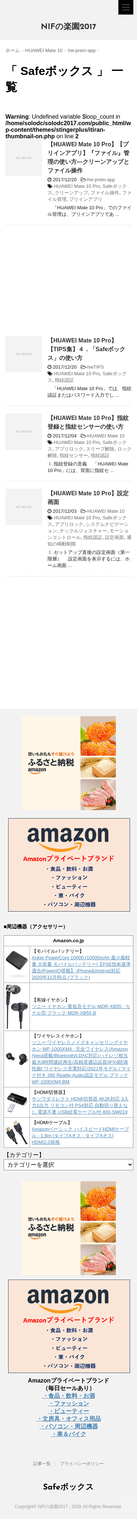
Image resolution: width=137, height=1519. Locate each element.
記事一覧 (42, 1463)
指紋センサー (74, 455)
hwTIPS (95, 367)
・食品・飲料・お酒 (68, 1396)
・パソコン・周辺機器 (68, 1426)
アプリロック (69, 449)
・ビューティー (68, 1411)
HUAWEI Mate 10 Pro (77, 186)
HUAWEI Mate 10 (106, 436)
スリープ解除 (100, 449)
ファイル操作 (105, 192)
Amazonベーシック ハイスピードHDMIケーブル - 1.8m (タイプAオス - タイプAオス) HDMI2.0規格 (80, 1135)
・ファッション (68, 1403)
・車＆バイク (68, 1434)
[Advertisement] (66, 283)
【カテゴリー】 (24, 1155)
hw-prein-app (101, 179)
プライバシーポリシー (82, 1463)
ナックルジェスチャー (83, 531)
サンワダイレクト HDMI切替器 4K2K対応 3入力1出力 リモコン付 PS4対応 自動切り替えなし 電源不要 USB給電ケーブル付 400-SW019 (80, 1105)
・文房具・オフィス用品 (69, 1419)
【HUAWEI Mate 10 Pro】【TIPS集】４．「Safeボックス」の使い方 (86, 349)
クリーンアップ (71, 192)
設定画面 (114, 537)
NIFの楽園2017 (68, 27)
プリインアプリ (85, 199)
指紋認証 (64, 380)
